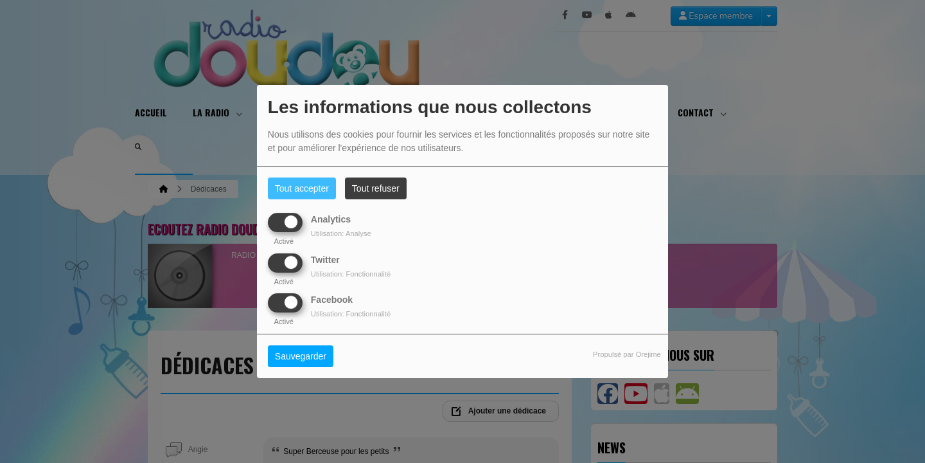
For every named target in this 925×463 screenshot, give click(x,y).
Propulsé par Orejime (627, 354)
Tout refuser (376, 188)
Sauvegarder (300, 356)
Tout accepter (302, 188)
